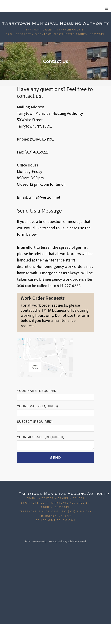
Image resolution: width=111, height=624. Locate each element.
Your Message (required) (55, 443)
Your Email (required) (55, 410)
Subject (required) (55, 426)
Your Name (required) (55, 395)
